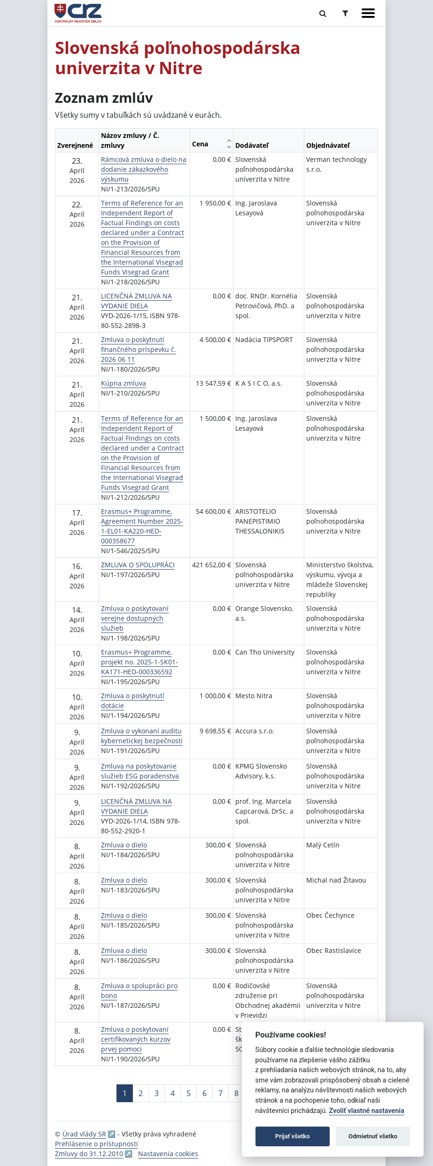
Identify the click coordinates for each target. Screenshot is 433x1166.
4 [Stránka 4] (172, 1093)
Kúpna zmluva (123, 383)
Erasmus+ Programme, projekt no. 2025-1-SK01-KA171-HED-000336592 (139, 662)
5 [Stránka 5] (188, 1093)
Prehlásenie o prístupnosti (96, 1143)
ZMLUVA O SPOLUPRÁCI (138, 564)
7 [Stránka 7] (220, 1093)
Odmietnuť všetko (372, 1136)
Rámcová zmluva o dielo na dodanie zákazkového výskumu (143, 169)
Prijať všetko (292, 1136)
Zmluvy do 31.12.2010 (89, 1153)
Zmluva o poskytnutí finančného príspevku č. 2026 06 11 (138, 349)
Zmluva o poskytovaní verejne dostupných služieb (135, 618)
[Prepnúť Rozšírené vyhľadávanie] (345, 13)
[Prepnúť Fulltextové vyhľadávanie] (322, 13)
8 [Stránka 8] (236, 1093)
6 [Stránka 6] (204, 1093)
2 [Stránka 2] (141, 1093)
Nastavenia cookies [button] (168, 1153)
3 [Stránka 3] (157, 1093)
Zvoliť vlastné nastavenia (366, 1111)
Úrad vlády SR (84, 1133)
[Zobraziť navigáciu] (368, 13)
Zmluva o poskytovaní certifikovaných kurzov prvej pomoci (135, 1039)
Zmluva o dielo (124, 844)
